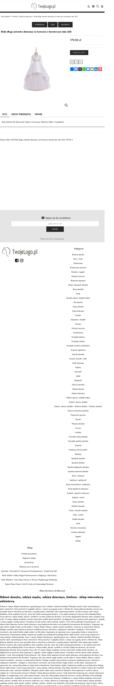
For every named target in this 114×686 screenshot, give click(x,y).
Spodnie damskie (85, 456)
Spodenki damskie (85, 452)
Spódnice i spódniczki (85, 474)
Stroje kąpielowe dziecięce (85, 482)
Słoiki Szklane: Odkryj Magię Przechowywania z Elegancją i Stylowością (31, 569)
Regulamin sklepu (31, 552)
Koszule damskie (85, 348)
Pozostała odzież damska (85, 430)
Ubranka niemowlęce (85, 521)
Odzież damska (85, 383)
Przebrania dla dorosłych (85, 443)
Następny (70, 24)
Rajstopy (85, 448)
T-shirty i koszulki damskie (85, 504)
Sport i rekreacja (85, 469)
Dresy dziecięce (85, 305)
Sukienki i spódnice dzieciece (24, 15)
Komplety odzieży (85, 335)
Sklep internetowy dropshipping (57, 232)
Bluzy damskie (85, 283)
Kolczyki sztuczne (85, 322)
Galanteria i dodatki (85, 313)
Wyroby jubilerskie (85, 526)
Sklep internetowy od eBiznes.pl (57, 584)
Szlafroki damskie (85, 500)
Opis (7, 113)
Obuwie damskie (85, 378)
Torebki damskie (85, 513)
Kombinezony (85, 326)
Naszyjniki (85, 374)
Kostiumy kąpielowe (85, 344)
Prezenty (85, 439)
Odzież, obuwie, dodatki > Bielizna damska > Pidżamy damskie (85, 400)
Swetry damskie (85, 495)
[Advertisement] (57, 155)
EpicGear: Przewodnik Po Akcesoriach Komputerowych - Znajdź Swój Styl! (31, 565)
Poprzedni (44, 24)
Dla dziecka (85, 296)
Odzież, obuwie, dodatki (85, 396)
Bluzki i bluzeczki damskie (85, 279)
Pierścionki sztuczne (85, 409)
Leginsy (85, 361)
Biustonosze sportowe (85, 261)
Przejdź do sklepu (84, 52)
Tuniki (85, 517)
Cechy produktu (23, 113)
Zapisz (102, 223)
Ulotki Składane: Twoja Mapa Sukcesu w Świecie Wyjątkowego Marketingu (31, 573)
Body (85, 287)
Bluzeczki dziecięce (85, 274)
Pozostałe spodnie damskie (85, 435)
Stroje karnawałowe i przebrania (85, 478)
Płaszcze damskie (85, 417)
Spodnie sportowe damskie (85, 465)
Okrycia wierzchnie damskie (85, 404)
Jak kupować (31, 556)
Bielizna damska (85, 248)
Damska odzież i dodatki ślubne (85, 292)
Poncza (85, 422)
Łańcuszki (85, 365)
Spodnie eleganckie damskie (85, 461)
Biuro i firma (85, 253)
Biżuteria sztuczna (85, 270)
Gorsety (85, 318)
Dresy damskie (85, 300)
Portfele (85, 426)
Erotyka (85, 309)
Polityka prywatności (31, 547)
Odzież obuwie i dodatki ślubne (85, 391)
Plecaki (85, 413)
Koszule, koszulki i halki (85, 352)
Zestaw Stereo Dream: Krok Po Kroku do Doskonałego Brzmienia (31, 578)
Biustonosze (85, 257)
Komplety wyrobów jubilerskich (85, 339)
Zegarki (85, 530)
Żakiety (85, 534)
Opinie (41, 113)
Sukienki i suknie (85, 491)
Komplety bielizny (85, 331)
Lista (57, 24)
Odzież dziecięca (85, 387)
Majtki (85, 370)
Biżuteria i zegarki (85, 266)
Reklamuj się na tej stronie (31, 560)
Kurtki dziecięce (85, 357)
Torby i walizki (85, 508)
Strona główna (7, 15)
